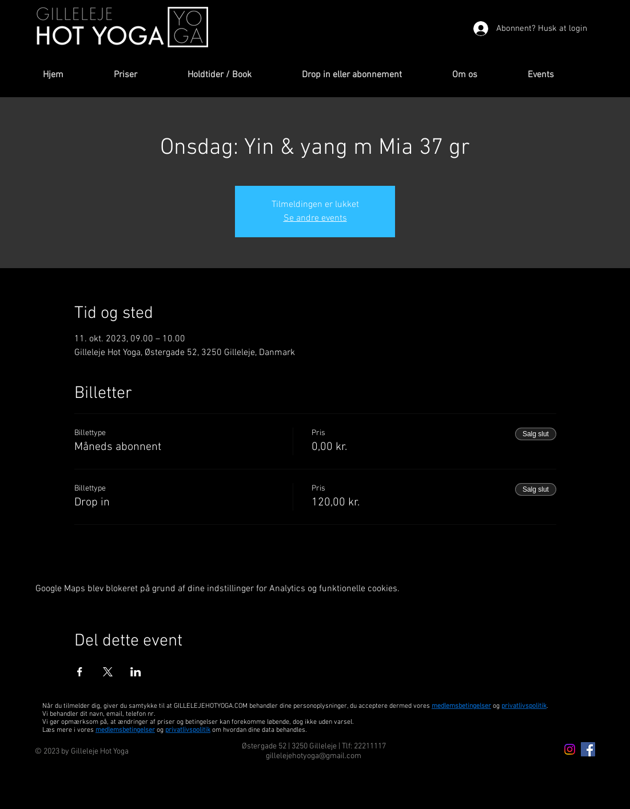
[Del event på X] (107, 671)
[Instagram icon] (570, 749)
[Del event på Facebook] (79, 671)
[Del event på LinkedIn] (135, 671)
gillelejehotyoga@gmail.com (313, 756)
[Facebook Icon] (588, 749)
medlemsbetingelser (461, 706)
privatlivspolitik (187, 730)
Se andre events (315, 218)
